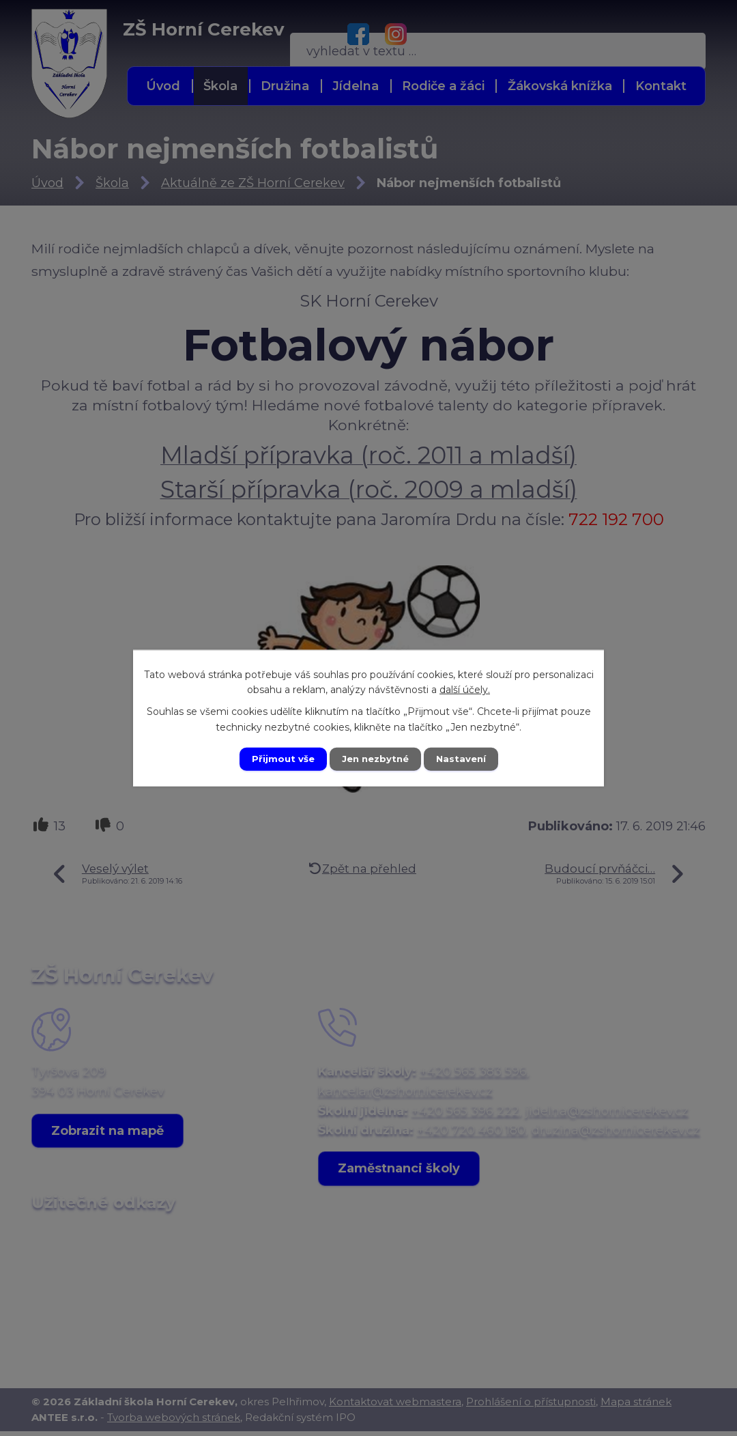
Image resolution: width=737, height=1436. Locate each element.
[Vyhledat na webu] (611, 33)
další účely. (464, 688)
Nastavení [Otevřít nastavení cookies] (465, 758)
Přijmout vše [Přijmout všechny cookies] (278, 758)
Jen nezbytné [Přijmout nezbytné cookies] (375, 758)
